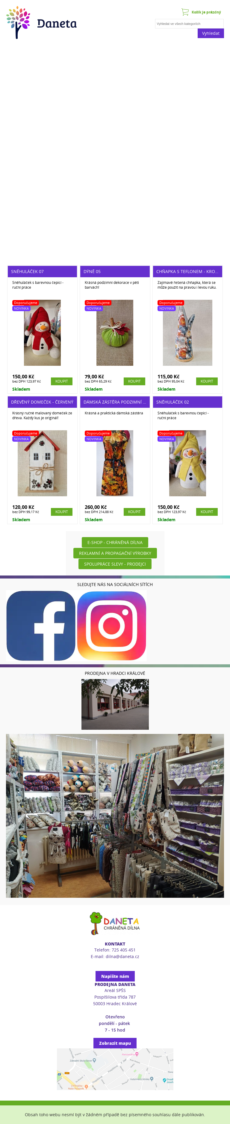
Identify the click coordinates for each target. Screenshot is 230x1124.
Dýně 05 (92, 271)
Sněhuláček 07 (27, 271)
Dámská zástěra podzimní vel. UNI (122, 402)
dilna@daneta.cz (122, 956)
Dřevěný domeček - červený (42, 402)
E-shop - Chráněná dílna (115, 542)
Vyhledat (211, 33)
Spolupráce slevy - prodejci (115, 564)
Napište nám (115, 976)
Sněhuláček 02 (172, 402)
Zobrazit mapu (115, 1043)
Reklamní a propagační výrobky (115, 553)
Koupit (61, 381)
